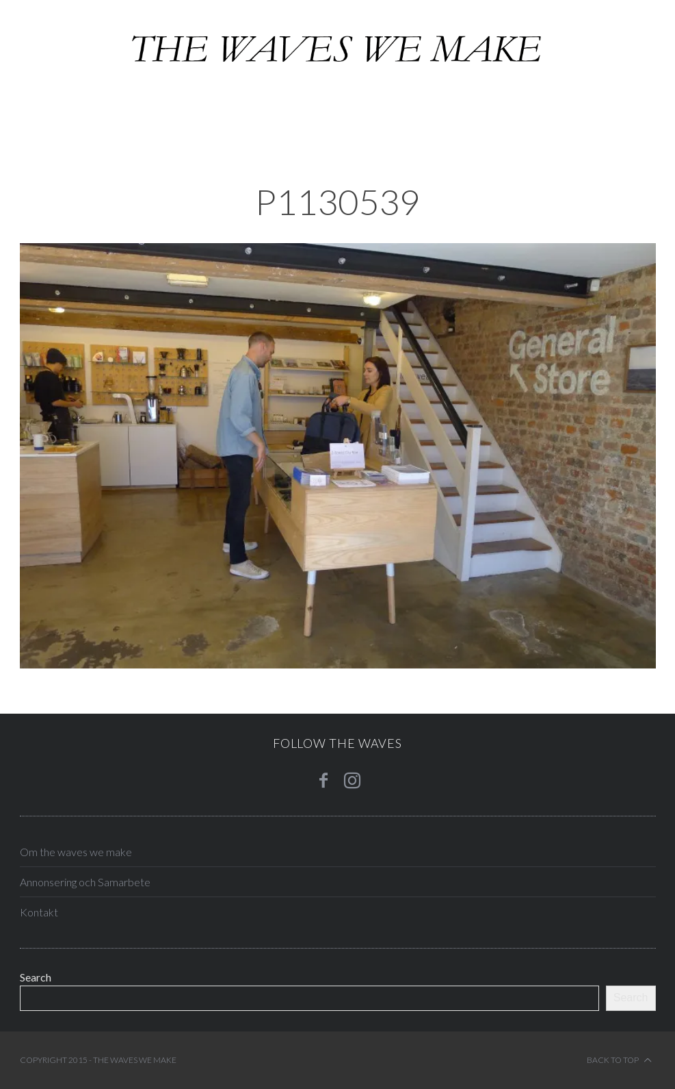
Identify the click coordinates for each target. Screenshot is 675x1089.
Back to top (619, 1060)
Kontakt (39, 911)
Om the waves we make (76, 851)
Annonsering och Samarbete (85, 881)
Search (35, 977)
